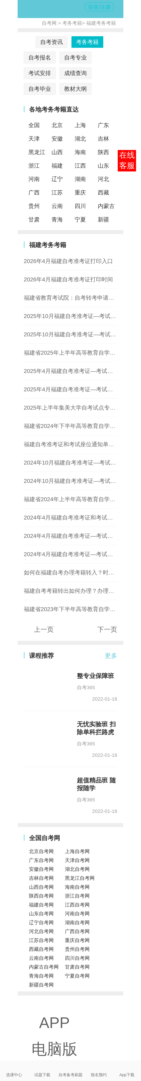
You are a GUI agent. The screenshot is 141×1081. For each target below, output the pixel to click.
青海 (57, 219)
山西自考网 (41, 887)
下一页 (107, 629)
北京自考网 (41, 851)
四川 (80, 206)
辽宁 (57, 179)
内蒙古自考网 (44, 967)
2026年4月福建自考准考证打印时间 (68, 279)
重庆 (80, 192)
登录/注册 (99, 7)
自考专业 (75, 57)
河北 (103, 179)
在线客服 (127, 160)
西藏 (103, 192)
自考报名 (39, 57)
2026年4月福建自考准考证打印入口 (68, 261)
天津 (34, 139)
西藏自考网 (41, 949)
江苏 (57, 192)
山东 (103, 166)
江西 (80, 166)
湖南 (80, 179)
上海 (80, 125)
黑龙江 (36, 152)
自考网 (49, 23)
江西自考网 (77, 905)
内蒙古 (106, 206)
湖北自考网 (77, 869)
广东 (103, 125)
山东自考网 (41, 913)
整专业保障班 (95, 676)
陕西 (103, 152)
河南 (34, 179)
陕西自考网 (41, 896)
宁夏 (80, 219)
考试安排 (39, 73)
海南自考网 (77, 887)
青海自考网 (41, 976)
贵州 (34, 206)
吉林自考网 (41, 878)
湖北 (80, 139)
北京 (57, 125)
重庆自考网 (77, 940)
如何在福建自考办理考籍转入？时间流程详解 (80, 572)
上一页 (44, 629)
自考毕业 (39, 89)
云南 (57, 206)
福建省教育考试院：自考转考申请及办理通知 (80, 298)
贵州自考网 (77, 949)
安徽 (57, 139)
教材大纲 (75, 89)
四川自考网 (77, 958)
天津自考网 (77, 860)
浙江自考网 (77, 896)
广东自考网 (41, 860)
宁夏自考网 (77, 976)
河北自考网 (41, 931)
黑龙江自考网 (80, 878)
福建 (57, 166)
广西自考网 (77, 931)
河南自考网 (77, 913)
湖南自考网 (77, 922)
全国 (34, 125)
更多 (111, 655)
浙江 (34, 166)
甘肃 (34, 219)
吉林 (103, 139)
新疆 (103, 219)
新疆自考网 (41, 985)
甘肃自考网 (77, 967)
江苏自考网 (41, 940)
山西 (57, 152)
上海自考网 (77, 851)
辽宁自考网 (41, 922)
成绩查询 (75, 73)
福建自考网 (41, 905)
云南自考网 (41, 958)
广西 (34, 192)
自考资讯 (51, 42)
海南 (80, 152)
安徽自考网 (41, 869)
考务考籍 (72, 23)
